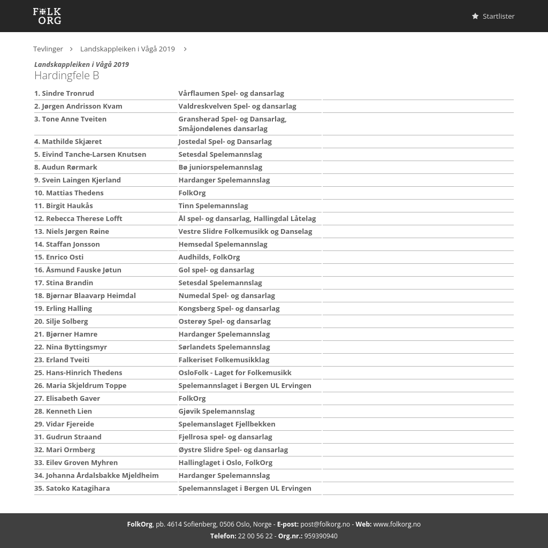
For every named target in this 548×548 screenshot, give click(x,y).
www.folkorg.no (397, 524)
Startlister (493, 16)
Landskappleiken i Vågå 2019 (128, 49)
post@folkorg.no (325, 524)
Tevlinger (48, 49)
